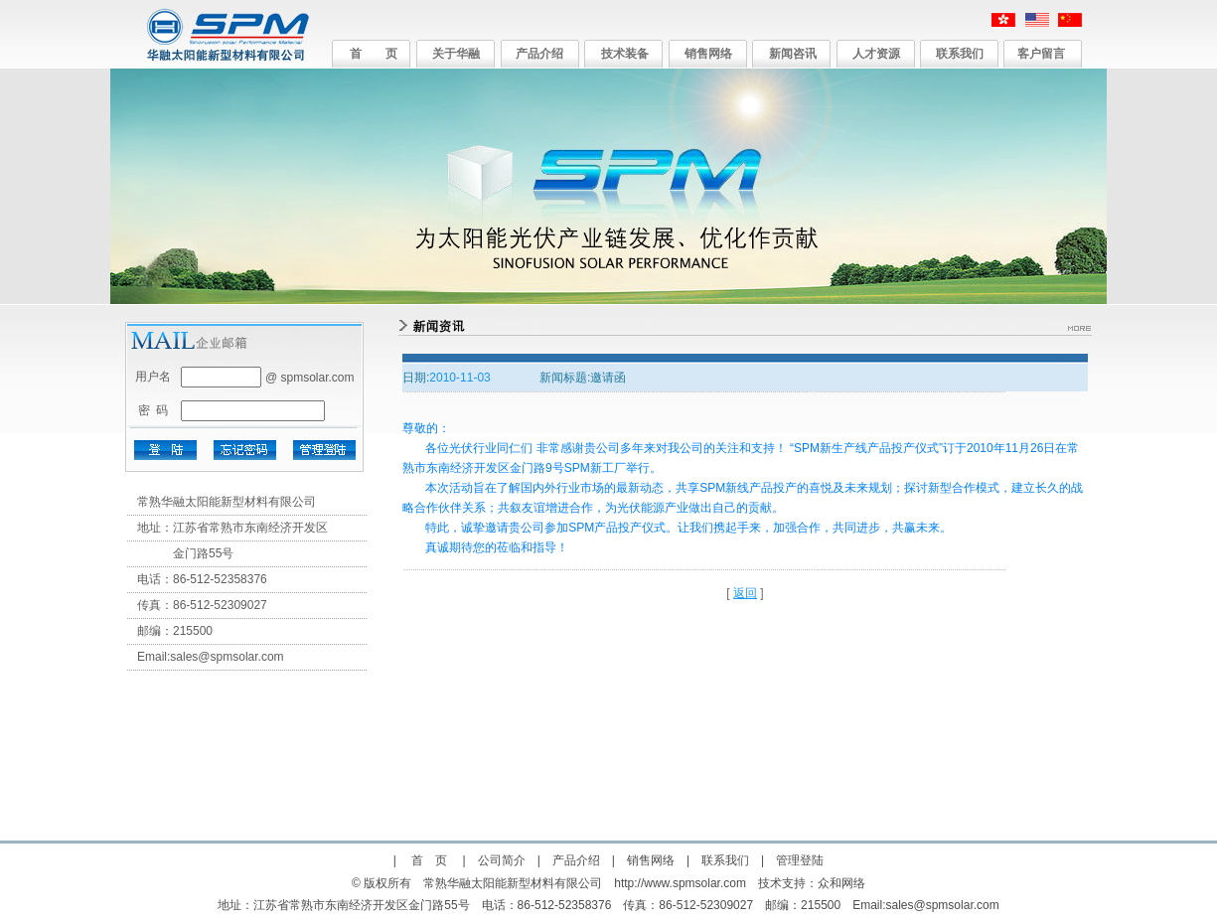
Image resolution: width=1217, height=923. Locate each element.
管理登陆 (800, 860)
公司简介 (502, 860)
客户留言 (1041, 54)
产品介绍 (539, 54)
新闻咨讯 (793, 54)
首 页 (373, 54)
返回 (745, 593)
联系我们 (960, 54)
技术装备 (625, 54)
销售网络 (708, 54)
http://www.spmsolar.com (680, 883)
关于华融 (456, 54)
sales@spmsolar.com (226, 657)
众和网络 (841, 883)
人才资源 (876, 54)
